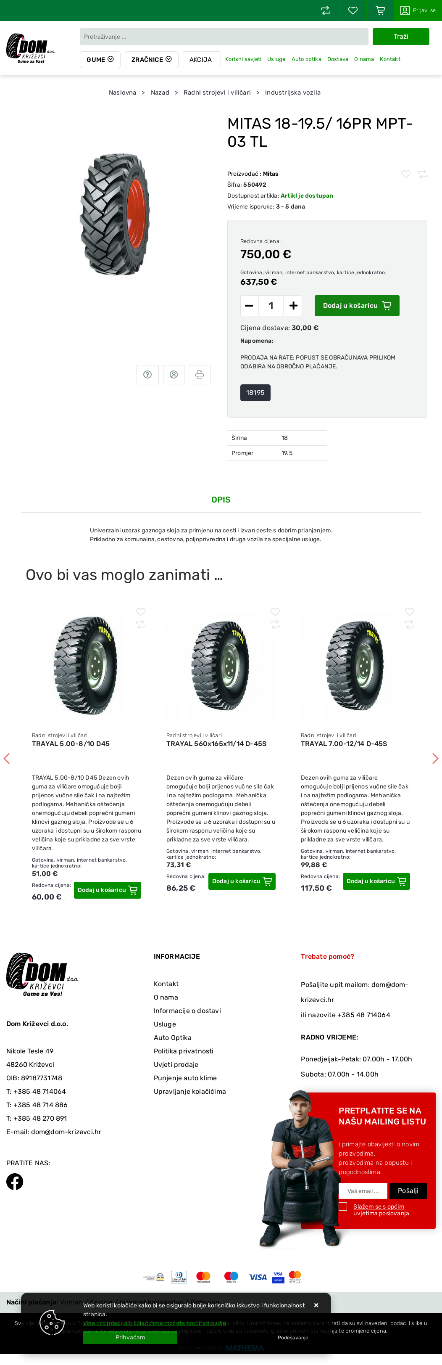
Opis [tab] (221, 500)
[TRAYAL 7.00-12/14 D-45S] (376, 881)
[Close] (130, 1337)
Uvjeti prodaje (176, 1065)
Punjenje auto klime (185, 1078)
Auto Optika (173, 1038)
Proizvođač (253, 173)
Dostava (337, 59)
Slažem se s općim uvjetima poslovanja (381, 1210)
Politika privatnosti (184, 1051)
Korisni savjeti (243, 59)
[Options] (293, 1338)
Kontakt (390, 59)
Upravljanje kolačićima (190, 1091)
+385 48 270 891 (40, 1118)
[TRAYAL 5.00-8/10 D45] (107, 890)
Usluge (276, 59)
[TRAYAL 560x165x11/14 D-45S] (242, 881)
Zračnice (147, 59)
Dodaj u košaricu (357, 305)
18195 (255, 393)
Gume (96, 59)
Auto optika (306, 59)
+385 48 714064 (39, 1091)
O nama (364, 59)
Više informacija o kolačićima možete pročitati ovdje (154, 1323)
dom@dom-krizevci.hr (66, 1132)
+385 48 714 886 (40, 1105)
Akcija (200, 59)
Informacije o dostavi (187, 1011)
